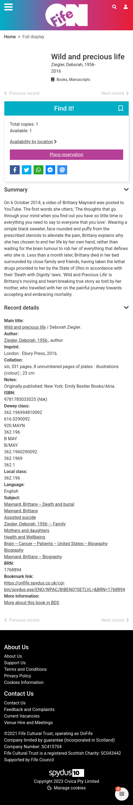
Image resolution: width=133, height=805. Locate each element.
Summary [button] (16, 189)
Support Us (15, 662)
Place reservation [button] (86, 154)
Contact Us (15, 703)
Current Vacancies (22, 716)
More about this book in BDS (31, 602)
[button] (120, 108)
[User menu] (125, 7)
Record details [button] (21, 307)
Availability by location (33, 141)
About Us (13, 656)
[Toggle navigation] (8, 6)
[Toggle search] (114, 7)
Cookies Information (24, 682)
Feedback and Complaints (29, 709)
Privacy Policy (17, 675)
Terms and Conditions (25, 669)
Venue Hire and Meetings (28, 722)
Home (10, 36)
